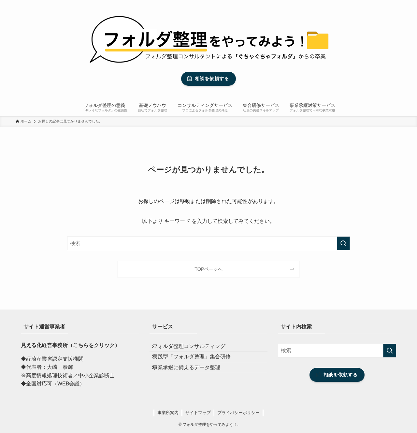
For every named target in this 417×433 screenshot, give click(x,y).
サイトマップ (198, 412)
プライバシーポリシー (238, 412)
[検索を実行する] (343, 243)
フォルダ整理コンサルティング (193, 348)
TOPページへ (208, 269)
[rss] (388, 3)
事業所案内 (168, 412)
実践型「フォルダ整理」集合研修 (196, 364)
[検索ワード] (208, 243)
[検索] (397, 3)
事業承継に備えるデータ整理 (191, 379)
